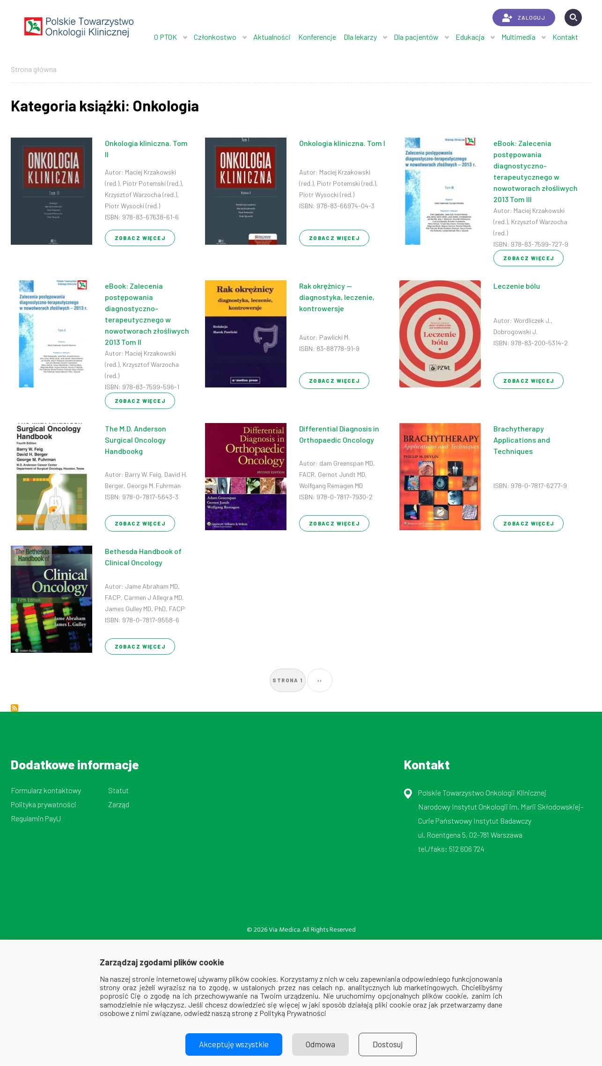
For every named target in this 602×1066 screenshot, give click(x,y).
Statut (118, 790)
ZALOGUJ (523, 18)
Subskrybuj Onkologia (14, 708)
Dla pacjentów (416, 36)
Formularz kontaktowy (46, 790)
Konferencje (317, 36)
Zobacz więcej (140, 238)
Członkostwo (215, 36)
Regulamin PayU (36, 818)
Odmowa (322, 1044)
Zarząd (118, 804)
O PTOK (165, 36)
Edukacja (470, 36)
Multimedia (518, 36)
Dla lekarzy (360, 36)
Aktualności (272, 36)
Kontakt (565, 36)
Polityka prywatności (43, 804)
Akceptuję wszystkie (232, 1044)
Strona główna (34, 69)
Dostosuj (391, 1044)
